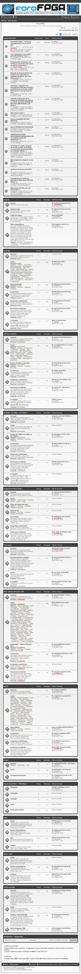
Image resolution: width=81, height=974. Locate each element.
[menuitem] (15, 17)
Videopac (18, 357)
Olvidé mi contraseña (55, 940)
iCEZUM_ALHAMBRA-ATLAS (60, 787)
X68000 (28, 723)
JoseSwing (64, 958)
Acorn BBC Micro (23, 607)
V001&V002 (20, 765)
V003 (27, 765)
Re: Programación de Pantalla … (62, 301)
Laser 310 (16, 625)
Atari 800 (21, 349)
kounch (15, 128)
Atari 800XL (27, 265)
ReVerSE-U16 (27, 242)
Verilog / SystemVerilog (21, 70)
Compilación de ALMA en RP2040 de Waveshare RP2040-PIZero (22, 180)
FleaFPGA (14, 244)
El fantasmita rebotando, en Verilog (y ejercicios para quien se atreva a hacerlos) (22, 63)
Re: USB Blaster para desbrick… (62, 516)
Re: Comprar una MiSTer (59, 690)
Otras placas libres (17, 810)
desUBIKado (58, 204)
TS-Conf (29, 721)
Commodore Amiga (19, 617)
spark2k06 (57, 216)
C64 (27, 349)
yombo (56, 302)
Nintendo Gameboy (16, 273)
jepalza (15, 114)
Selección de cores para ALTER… (62, 874)
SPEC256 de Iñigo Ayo (20, 277)
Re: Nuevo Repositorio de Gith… (62, 308)
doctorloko (57, 742)
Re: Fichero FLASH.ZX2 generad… (62, 337)
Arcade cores (14, 641)
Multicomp (18, 714)
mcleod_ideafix (17, 67)
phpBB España (21, 968)
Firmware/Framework (24, 185)
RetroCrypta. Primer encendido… (62, 747)
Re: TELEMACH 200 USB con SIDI (62, 653)
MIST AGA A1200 (17, 113)
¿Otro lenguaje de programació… (62, 928)
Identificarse (7, 936)
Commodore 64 (26, 266)
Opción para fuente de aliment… (61, 548)
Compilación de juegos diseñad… (62, 890)
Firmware (19, 287)
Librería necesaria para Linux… (61, 837)
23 (28, 47)
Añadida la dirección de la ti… (61, 462)
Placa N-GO (14, 510)
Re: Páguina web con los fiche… (61, 830)
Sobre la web (15, 209)
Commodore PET (27, 617)
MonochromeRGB (57, 215)
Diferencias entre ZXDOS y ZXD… (62, 379)
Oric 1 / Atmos (24, 629)
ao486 (21, 700)
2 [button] (62, 34)
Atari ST (27, 613)
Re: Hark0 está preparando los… (62, 203)
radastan (56, 381)
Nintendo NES (19, 354)
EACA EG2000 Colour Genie (60, 602)
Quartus (13, 874)
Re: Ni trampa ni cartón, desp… (61, 434)
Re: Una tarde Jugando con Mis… (62, 672)
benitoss (56, 493)
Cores (19, 59)
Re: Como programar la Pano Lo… (62, 557)
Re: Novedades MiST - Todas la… (62, 595)
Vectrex (30, 638)
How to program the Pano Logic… (62, 581)
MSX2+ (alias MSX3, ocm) (21, 352)
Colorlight (14, 793)
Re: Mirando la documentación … (62, 284)
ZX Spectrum (18, 279)
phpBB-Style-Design (26, 969)
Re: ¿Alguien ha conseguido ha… (62, 696)
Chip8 (22, 614)
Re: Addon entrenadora (59, 370)
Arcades (19, 265)
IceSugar (13, 799)
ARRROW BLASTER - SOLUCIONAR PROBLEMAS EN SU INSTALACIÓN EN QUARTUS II (22, 137)
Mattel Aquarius (26, 625)
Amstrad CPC (27, 348)
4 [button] (67, 34)
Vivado (12, 845)
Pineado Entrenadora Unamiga (61, 291)
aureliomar (57, 655)
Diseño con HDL (9, 887)
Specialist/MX (21, 721)
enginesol (56, 697)
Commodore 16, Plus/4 (21, 705)
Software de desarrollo (21, 507)
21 (23, 47)
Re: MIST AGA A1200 (58, 261)
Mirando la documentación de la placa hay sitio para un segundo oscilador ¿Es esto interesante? (21, 75)
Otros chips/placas (17, 224)
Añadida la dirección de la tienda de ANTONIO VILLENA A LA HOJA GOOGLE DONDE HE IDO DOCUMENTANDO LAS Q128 (22, 102)
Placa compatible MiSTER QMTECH (62, 727)
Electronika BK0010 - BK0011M (20, 620)
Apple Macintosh (15, 611)
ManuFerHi (57, 646)
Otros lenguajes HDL (18, 928)
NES (23, 501)
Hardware (13, 82)
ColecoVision (28, 619)
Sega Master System (24, 275)
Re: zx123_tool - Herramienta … (61, 387)
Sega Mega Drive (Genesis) (21, 633)
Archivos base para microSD (21, 169)
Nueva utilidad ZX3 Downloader (22, 127)
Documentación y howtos (19, 557)
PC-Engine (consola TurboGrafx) (21, 630)
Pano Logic (7, 545)
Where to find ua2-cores (59, 320)
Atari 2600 (14, 349)
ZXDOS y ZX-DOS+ (10, 334)
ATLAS (14, 59)
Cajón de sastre (16, 215)
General (27, 51)
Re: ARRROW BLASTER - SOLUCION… (64, 763)
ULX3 (12, 804)
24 (30, 47)
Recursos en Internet (17, 110)
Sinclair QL (24, 276)
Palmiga (56, 322)
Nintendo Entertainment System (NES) (21, 271)
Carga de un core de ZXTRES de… (62, 416)
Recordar (65, 940)
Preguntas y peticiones (18, 301)
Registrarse (19, 936)
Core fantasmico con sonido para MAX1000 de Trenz (21, 55)
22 (25, 47)
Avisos (12, 203)
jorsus (55, 41)
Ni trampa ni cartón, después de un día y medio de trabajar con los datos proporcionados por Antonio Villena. (21, 148)
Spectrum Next (21, 500)
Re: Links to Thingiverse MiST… (61, 733)
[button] (57, 34)
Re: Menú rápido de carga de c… (62, 443)
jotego (55, 364)
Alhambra (14, 787)
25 (32, 47)
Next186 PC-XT (25, 271)
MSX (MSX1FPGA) (21, 269)
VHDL (12, 907)
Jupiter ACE (14, 712)
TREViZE (56, 310)
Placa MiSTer (21, 124)
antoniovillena (21, 342)
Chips (12, 821)
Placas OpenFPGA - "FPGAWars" (15, 784)
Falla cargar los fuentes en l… (61, 224)
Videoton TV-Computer (25, 640)
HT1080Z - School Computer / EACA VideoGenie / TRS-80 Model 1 (21, 622)
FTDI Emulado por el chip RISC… (62, 821)
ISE (11, 838)
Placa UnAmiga (23, 81)
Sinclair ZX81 (22, 637)
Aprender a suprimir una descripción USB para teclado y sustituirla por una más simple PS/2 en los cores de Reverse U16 (22, 89)
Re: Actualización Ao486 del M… (61, 866)
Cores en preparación (27, 641)
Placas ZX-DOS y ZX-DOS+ (20, 363)
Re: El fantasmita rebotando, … (61, 914)
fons (55, 339)
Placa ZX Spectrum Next (19, 504)
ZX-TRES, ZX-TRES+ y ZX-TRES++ (22, 108)
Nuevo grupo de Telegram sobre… (62, 532)
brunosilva (57, 735)
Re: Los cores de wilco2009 (60, 572)
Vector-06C (23, 638)
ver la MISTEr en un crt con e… (61, 741)
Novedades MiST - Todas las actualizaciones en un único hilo (21, 43)
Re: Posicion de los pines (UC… (61, 363)
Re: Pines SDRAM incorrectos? (61, 644)
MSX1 (18, 501)
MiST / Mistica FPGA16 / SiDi (21, 50)
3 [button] (65, 34)
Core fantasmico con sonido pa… (62, 769)
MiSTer (14, 124)
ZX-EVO (19, 242)
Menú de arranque (22, 606)
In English (14, 320)
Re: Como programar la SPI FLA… (62, 492)
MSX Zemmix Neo (24, 244)
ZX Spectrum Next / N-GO (12, 489)
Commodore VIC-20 (16, 619)
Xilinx (5, 818)
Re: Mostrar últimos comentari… (62, 209)
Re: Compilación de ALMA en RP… (62, 775)
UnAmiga (15, 81)
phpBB (14, 967)
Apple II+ (30, 610)
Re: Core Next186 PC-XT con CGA (62, 345)
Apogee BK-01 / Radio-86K (20, 609)
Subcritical (16, 57)
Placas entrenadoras (17, 830)
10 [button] (74, 34)
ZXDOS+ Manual (57, 399)
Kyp (55, 604)
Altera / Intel (7, 854)
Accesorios (14, 166)
